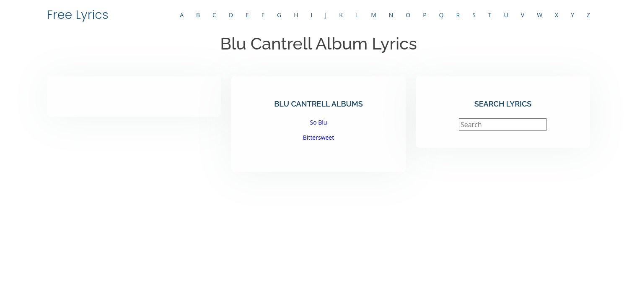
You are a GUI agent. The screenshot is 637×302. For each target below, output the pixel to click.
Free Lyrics (78, 15)
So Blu (318, 122)
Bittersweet (318, 137)
